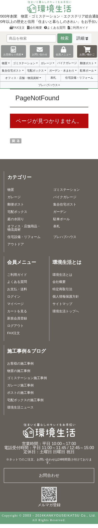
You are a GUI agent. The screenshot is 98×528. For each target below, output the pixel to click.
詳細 (80, 38)
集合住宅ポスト (11, 70)
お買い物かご (87, 51)
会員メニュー (63, 51)
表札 (53, 77)
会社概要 (34, 27)
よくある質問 (54, 27)
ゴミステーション (24, 63)
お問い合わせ (39, 51)
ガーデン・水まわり (61, 70)
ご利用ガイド (78, 27)
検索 (65, 38)
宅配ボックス (35, 70)
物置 (4, 63)
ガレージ (46, 63)
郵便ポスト (87, 63)
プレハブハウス (48, 85)
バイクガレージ (67, 62)
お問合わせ (49, 475)
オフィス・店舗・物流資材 (22, 77)
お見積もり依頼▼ (13, 51)
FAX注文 (17, 27)
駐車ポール (87, 70)
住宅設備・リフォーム (79, 77)
